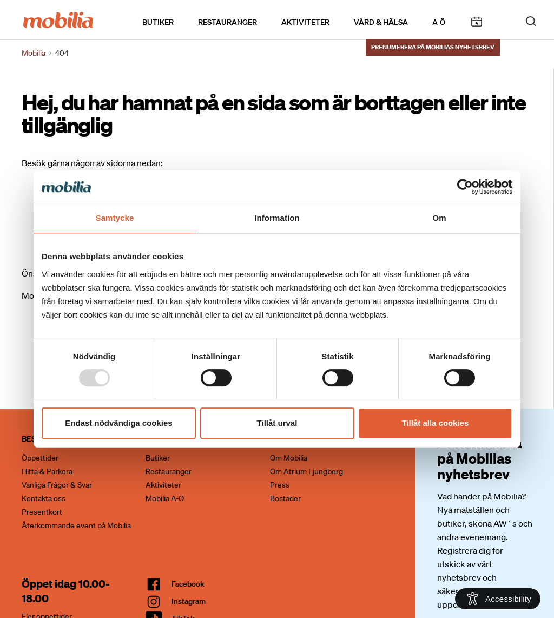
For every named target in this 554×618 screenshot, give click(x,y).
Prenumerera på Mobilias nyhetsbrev (432, 47)
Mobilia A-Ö (165, 498)
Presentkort (42, 512)
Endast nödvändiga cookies (118, 423)
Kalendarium (476, 22)
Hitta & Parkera (47, 471)
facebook (188, 584)
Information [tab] (277, 217)
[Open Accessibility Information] (497, 599)
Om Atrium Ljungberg (306, 471)
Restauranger (227, 22)
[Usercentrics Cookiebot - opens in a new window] (465, 187)
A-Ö (438, 22)
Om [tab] (439, 217)
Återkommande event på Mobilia (76, 525)
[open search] (530, 20)
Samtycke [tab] (115, 217)
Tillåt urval (277, 423)
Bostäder (285, 498)
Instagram (189, 601)
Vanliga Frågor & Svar (57, 485)
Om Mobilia (288, 458)
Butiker (158, 22)
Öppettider (40, 458)
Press (279, 485)
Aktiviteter (305, 22)
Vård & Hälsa (381, 22)
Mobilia (33, 53)
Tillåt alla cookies (435, 423)
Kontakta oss (43, 498)
